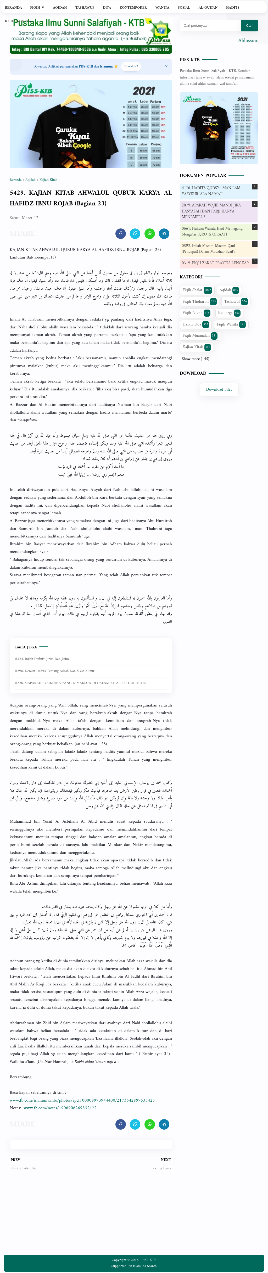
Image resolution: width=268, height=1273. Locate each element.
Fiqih (37, 7)
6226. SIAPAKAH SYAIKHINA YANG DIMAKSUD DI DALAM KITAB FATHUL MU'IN (81, 683)
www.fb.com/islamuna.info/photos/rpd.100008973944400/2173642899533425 (82, 1100)
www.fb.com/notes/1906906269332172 (60, 1108)
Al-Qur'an (208, 7)
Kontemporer (133, 7)
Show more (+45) (195, 359)
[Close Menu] (166, 66)
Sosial (184, 7)
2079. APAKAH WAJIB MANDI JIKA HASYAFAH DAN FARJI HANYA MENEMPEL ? (211, 211)
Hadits (232, 7)
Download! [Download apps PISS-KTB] (131, 66)
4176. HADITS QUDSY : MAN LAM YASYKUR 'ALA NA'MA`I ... (211, 191)
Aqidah (60, 7)
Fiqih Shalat (197, 290)
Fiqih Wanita (231, 324)
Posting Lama (161, 1168)
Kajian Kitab (197, 347)
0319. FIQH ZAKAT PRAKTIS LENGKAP (215, 263)
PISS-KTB (190, 60)
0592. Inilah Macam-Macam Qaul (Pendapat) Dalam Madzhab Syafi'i (208, 249)
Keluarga (229, 313)
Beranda (13, 7)
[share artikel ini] (120, 233)
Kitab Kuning (18, 21)
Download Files (219, 389)
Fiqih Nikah (196, 313)
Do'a (107, 7)
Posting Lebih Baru (24, 1168)
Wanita (162, 7)
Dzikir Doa (196, 324)
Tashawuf (84, 7)
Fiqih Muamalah (200, 335)
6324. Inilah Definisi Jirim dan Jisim (42, 659)
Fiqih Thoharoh (200, 301)
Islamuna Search (145, 1266)
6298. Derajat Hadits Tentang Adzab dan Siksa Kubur (54, 671)
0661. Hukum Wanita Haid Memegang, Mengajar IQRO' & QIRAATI (212, 231)
